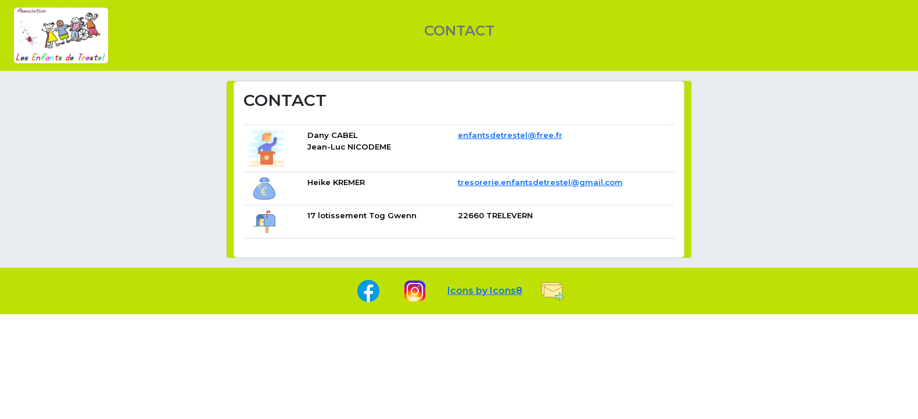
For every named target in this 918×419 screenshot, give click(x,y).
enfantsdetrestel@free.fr (510, 135)
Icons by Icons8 (484, 290)
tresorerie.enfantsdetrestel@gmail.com (540, 182)
